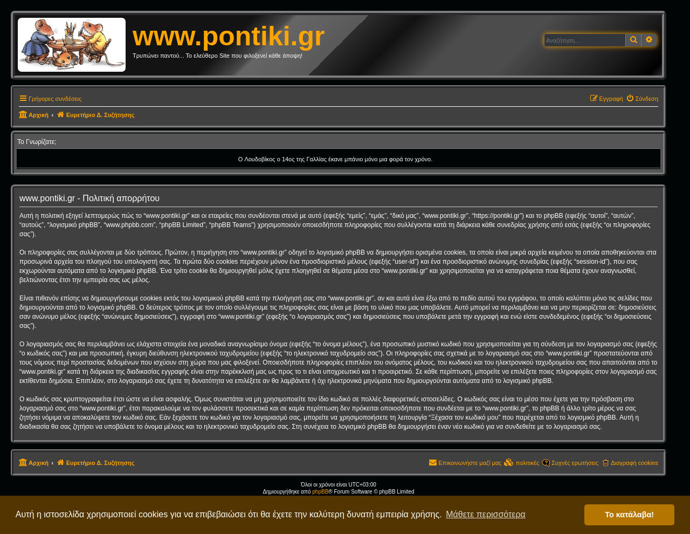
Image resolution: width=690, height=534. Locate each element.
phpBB (320, 492)
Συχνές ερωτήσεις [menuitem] (574, 463)
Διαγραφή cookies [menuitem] (634, 463)
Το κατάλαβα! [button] (629, 514)
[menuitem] (642, 98)
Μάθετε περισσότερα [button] (486, 514)
